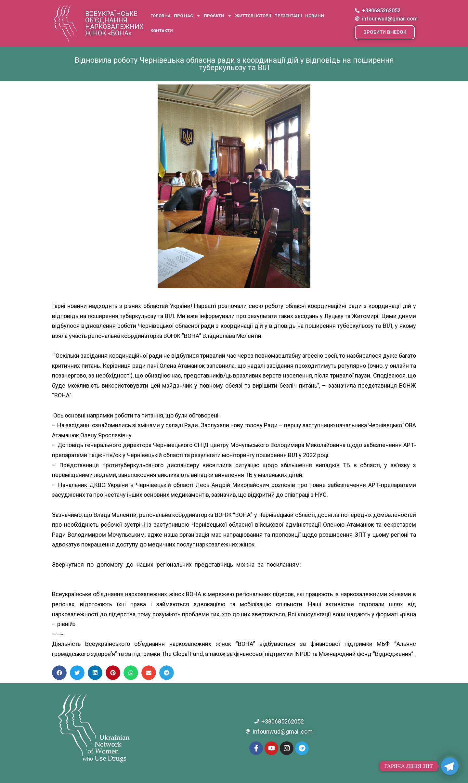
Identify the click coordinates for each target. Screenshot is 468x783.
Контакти (161, 30)
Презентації (288, 15)
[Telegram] (450, 766)
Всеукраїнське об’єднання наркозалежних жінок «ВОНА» (114, 23)
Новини (314, 15)
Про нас (187, 15)
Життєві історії (253, 15)
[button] (385, 32)
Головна (160, 15)
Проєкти (218, 15)
